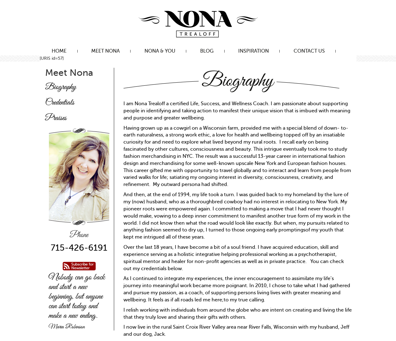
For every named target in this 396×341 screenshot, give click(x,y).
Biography (60, 87)
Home (59, 51)
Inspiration (253, 51)
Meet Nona (105, 51)
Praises (56, 118)
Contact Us (309, 51)
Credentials (59, 102)
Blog (206, 51)
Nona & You (159, 51)
